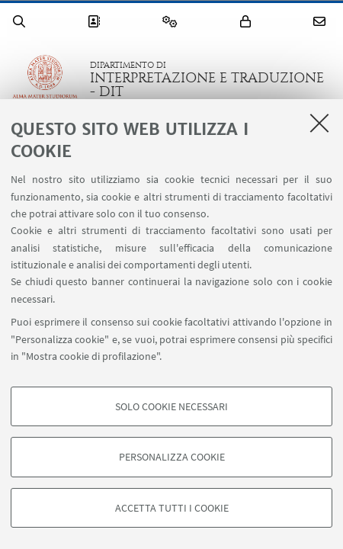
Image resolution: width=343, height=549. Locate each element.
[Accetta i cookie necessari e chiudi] (319, 123)
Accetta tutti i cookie (172, 508)
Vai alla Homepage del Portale (45, 79)
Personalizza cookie (172, 457)
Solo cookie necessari (171, 406)
